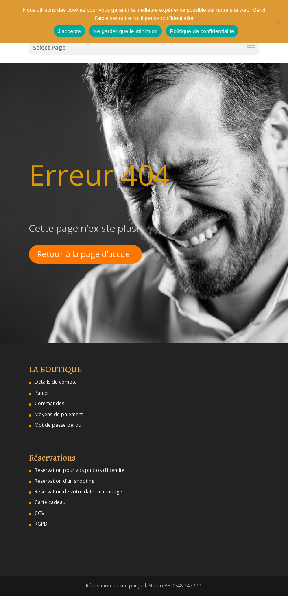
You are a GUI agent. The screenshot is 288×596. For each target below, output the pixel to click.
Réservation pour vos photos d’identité (79, 470)
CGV (39, 513)
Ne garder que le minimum (125, 31)
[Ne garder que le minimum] (278, 21)
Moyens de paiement (59, 414)
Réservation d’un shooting (64, 481)
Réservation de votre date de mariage (78, 491)
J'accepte (69, 31)
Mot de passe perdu (58, 424)
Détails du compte (56, 381)
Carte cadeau (50, 502)
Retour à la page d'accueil (85, 254)
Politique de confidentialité (202, 31)
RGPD (41, 523)
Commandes (49, 403)
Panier (42, 392)
